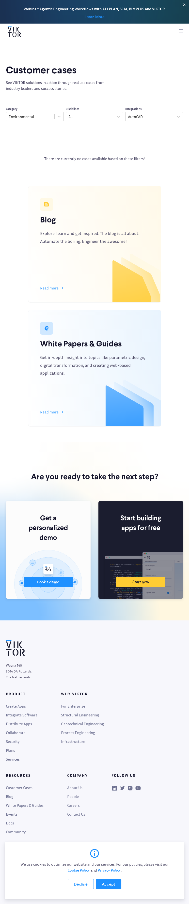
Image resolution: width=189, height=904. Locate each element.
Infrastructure (73, 741)
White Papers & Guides (25, 805)
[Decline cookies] (81, 884)
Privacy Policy (109, 870)
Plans (10, 750)
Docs (10, 823)
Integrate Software (21, 714)
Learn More (95, 17)
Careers (73, 805)
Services (13, 759)
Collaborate (15, 732)
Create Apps (16, 706)
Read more (51, 288)
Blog (9, 796)
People (73, 796)
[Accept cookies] (108, 884)
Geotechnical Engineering (82, 723)
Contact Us (76, 814)
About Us (74, 787)
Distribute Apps (19, 723)
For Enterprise (73, 706)
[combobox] (68, 116)
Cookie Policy (79, 870)
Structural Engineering (80, 714)
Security (13, 741)
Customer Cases (19, 787)
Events (11, 814)
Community (16, 831)
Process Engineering (78, 732)
